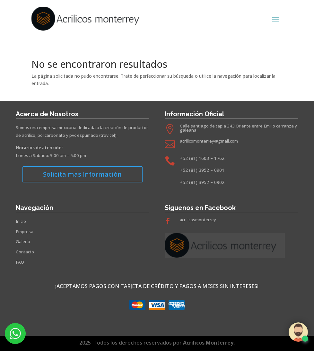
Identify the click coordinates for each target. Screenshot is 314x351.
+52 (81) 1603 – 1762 (202, 158)
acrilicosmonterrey (198, 220)
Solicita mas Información (82, 174)
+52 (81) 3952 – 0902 (202, 182)
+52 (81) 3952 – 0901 (202, 170)
